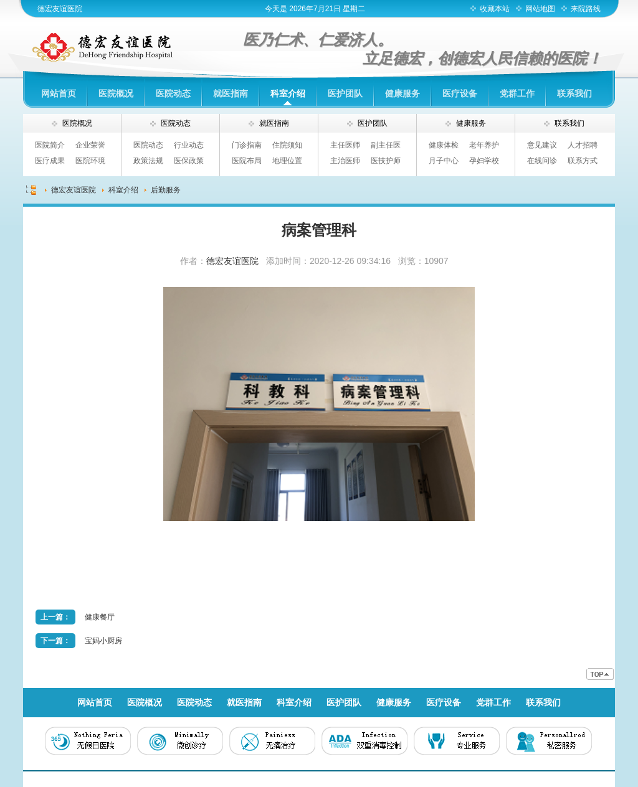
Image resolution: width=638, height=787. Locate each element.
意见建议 (542, 145)
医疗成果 (50, 160)
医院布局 (247, 160)
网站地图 (540, 8)
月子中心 (444, 160)
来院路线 (586, 8)
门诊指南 (247, 145)
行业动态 (189, 145)
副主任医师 (386, 147)
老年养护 (484, 145)
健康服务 (402, 93)
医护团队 (345, 93)
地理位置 (287, 160)
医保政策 (189, 160)
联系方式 (583, 160)
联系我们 (574, 93)
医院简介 (50, 145)
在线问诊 (542, 160)
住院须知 (287, 145)
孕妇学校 (484, 160)
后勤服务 (166, 190)
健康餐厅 (100, 617)
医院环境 (90, 160)
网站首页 (58, 93)
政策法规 (148, 160)
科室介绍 (287, 93)
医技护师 (386, 160)
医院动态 (173, 93)
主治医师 (345, 160)
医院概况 (115, 93)
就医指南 (230, 93)
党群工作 (517, 93)
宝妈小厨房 (103, 640)
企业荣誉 (90, 145)
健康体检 (444, 145)
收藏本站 (495, 8)
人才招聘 (583, 145)
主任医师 (345, 145)
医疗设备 (459, 93)
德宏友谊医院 (59, 8)
